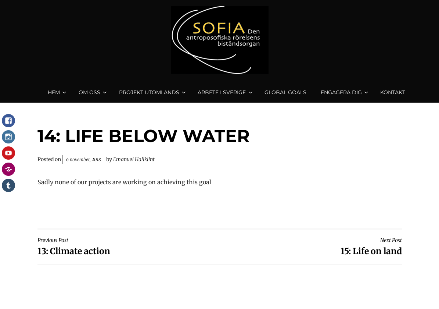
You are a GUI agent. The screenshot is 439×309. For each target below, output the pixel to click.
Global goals (285, 95)
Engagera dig (341, 95)
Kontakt (392, 95)
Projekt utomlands (149, 95)
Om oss (89, 95)
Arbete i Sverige (222, 95)
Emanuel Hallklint (134, 166)
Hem (54, 95)
